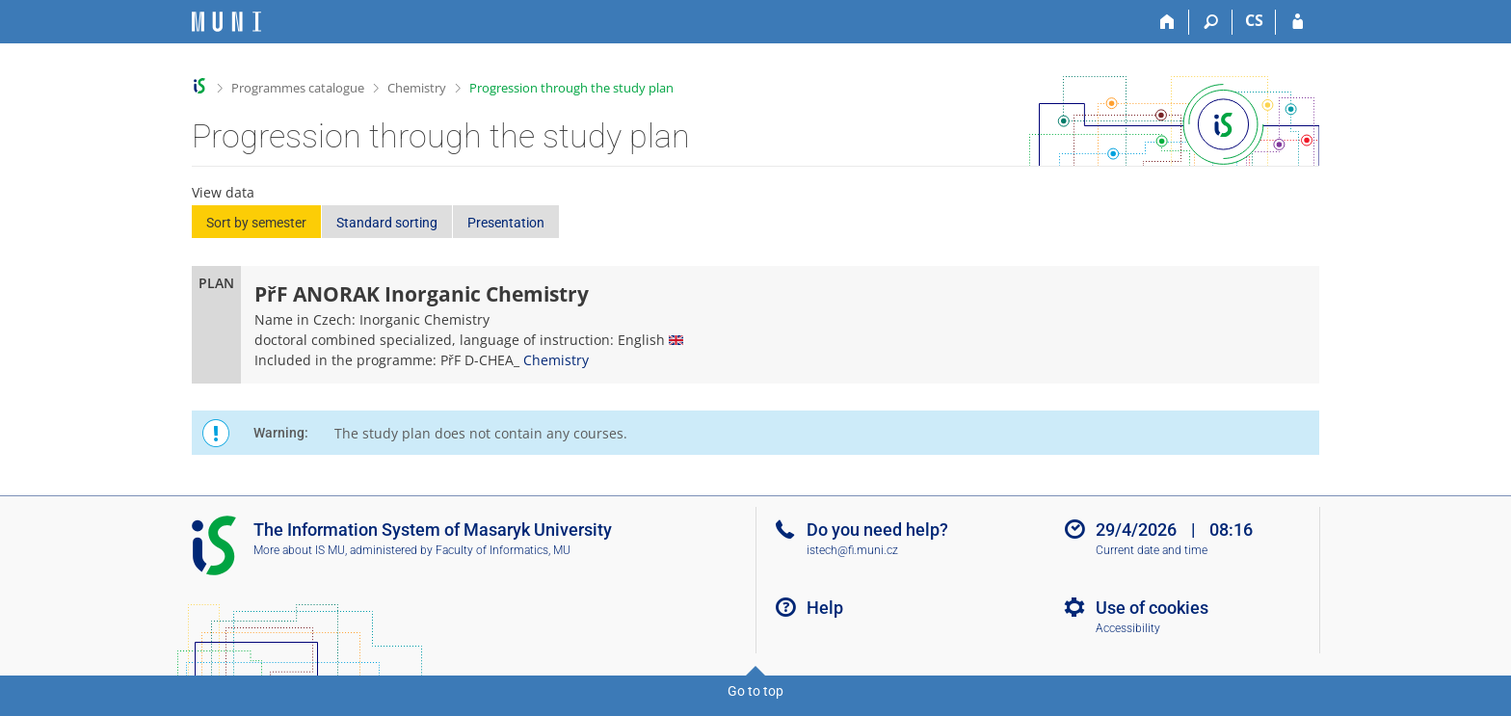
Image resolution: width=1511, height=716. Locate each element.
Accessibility (1128, 628)
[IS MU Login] (1297, 22)
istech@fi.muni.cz (852, 550)
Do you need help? (877, 529)
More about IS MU (299, 550)
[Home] (1167, 22)
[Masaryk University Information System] (226, 21)
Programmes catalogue (297, 87)
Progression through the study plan (571, 87)
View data (223, 192)
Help (825, 607)
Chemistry (416, 87)
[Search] (1211, 22)
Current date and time (1151, 550)
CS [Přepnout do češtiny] (1254, 20)
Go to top (755, 691)
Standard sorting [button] (386, 222)
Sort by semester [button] (256, 222)
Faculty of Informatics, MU (503, 550)
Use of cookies (1152, 607)
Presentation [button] (505, 222)
